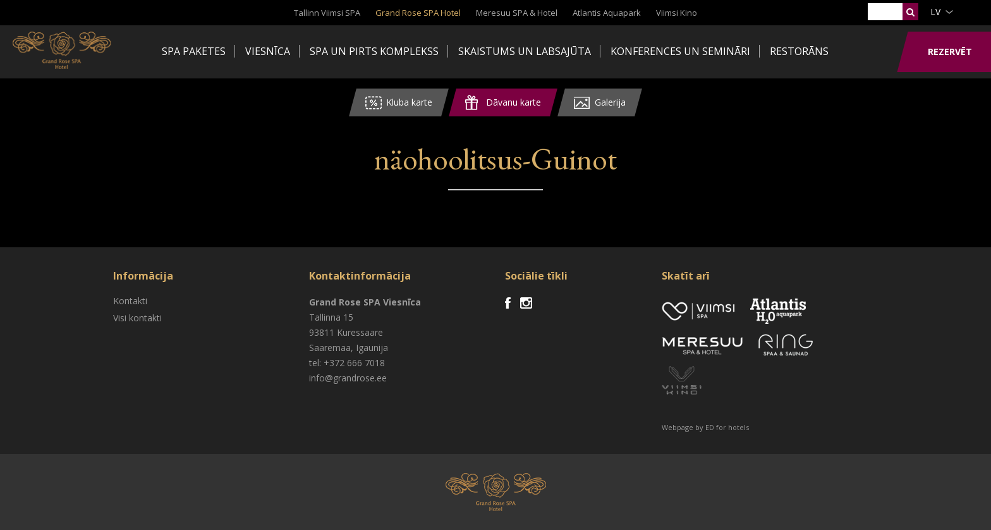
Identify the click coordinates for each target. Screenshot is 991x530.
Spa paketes (194, 51)
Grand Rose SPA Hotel (418, 12)
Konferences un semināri (680, 51)
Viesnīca (267, 51)
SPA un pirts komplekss (374, 51)
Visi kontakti (137, 318)
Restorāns (799, 51)
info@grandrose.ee (348, 378)
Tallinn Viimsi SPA (327, 12)
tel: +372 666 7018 (347, 363)
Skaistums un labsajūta (524, 51)
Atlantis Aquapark (607, 12)
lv (935, 12)
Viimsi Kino (676, 12)
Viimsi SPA (63, 51)
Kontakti (130, 301)
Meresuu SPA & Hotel (516, 12)
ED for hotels (727, 427)
